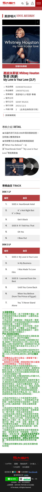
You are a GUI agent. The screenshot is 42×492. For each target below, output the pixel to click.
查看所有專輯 (21, 66)
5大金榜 (16, 467)
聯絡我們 (23, 464)
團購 (16, 464)
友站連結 (25, 467)
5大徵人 (33, 464)
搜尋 (22, 3)
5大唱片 (9, 3)
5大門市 (8, 464)
